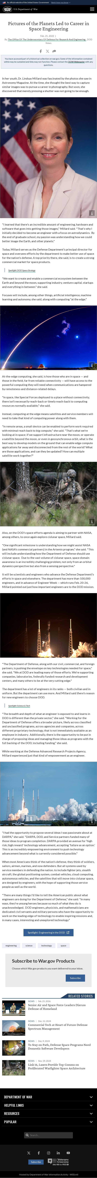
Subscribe (75, 978)
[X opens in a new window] (28, 1153)
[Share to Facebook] (41, 52)
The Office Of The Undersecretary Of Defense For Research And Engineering (47, 39)
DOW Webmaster (76, 62)
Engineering (11, 945)
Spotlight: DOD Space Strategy (21, 270)
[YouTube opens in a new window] (68, 1153)
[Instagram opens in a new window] (48, 1153)
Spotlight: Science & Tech (19, 705)
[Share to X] (48, 52)
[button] (92, 9)
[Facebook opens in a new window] (38, 1153)
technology (46, 945)
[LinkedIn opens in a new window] (58, 1153)
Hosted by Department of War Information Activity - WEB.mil (48, 1174)
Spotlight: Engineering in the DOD (48, 932)
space (63, 945)
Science (29, 945)
